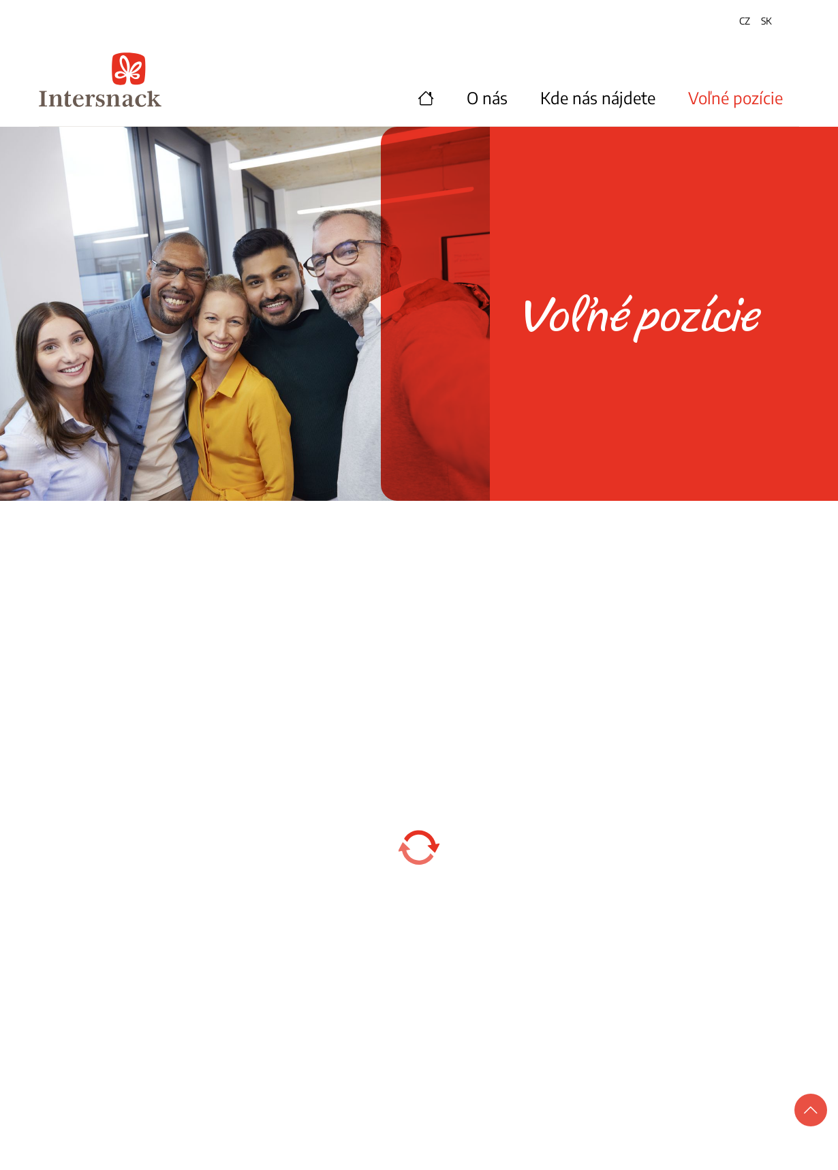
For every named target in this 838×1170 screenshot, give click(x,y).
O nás (487, 97)
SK (766, 20)
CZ (744, 20)
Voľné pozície (735, 97)
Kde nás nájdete (597, 97)
